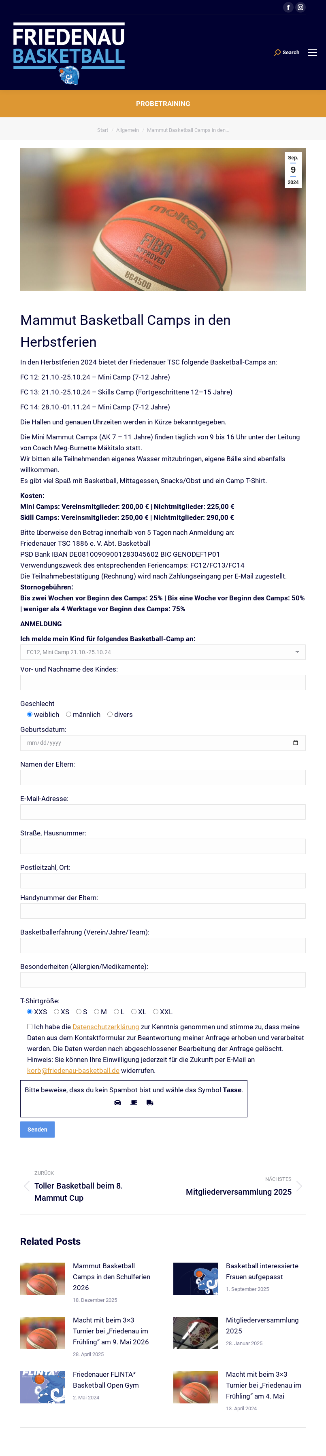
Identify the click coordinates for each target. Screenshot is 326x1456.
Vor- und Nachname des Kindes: (69, 669)
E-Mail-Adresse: (44, 799)
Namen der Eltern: (47, 764)
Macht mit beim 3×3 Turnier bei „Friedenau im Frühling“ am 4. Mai (263, 1385)
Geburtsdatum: (43, 729)
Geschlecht (37, 703)
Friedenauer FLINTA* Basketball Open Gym (106, 1379)
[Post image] (42, 1279)
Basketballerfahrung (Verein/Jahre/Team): (84, 932)
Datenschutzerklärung (105, 1027)
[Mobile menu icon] (312, 52)
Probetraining (163, 104)
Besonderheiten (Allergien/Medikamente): (84, 966)
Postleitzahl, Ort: (45, 867)
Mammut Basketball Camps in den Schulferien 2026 (111, 1277)
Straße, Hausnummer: (53, 833)
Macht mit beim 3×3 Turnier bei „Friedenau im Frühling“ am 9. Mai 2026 (111, 1331)
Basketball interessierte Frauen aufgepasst (262, 1271)
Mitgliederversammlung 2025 (262, 1325)
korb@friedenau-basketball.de (73, 1070)
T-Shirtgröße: (40, 1001)
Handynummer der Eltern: (59, 898)
